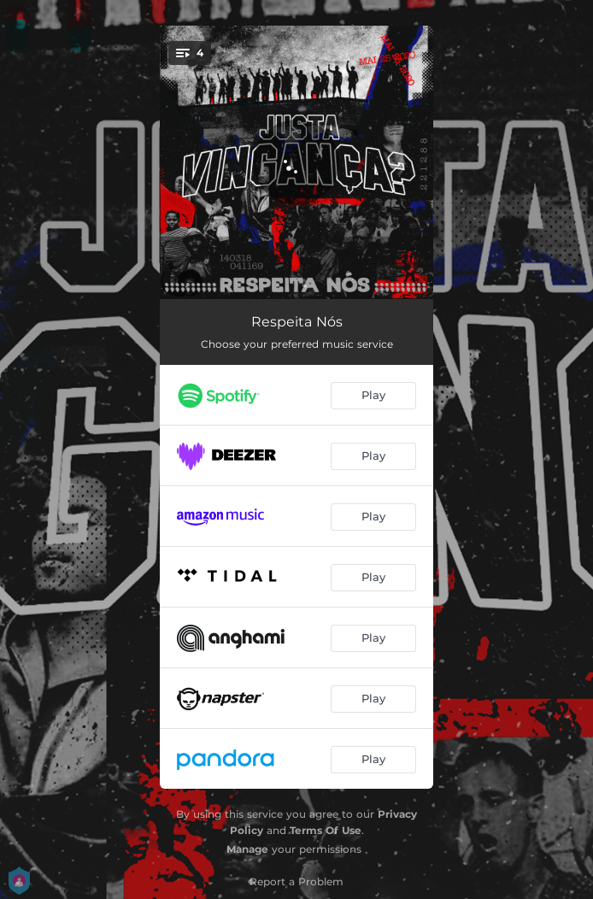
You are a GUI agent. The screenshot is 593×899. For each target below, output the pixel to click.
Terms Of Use (325, 830)
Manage (247, 849)
